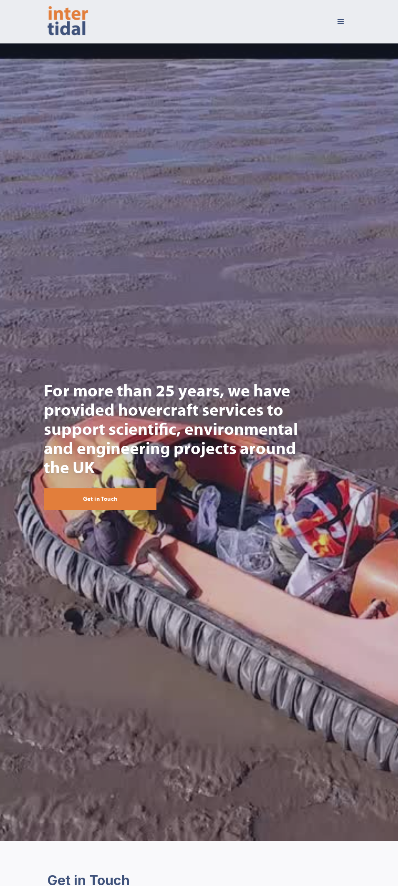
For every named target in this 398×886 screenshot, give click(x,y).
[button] (341, 22)
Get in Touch (100, 499)
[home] (67, 22)
